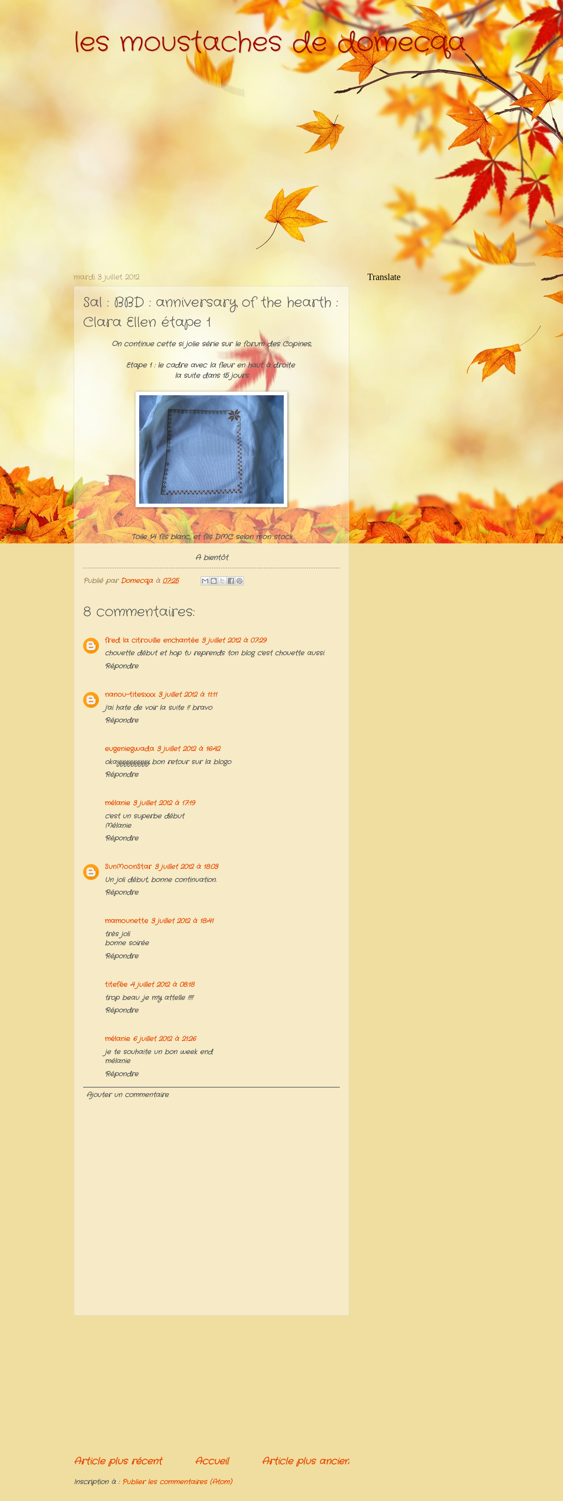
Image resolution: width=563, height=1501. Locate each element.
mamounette (126, 921)
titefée (116, 985)
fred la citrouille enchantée (152, 640)
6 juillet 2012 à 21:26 (164, 1039)
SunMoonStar (128, 867)
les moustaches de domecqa (270, 42)
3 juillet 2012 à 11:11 (187, 695)
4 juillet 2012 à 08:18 (162, 985)
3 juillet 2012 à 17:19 (164, 803)
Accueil (212, 1461)
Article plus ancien (305, 1461)
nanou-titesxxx (130, 695)
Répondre (121, 666)
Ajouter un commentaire (127, 1095)
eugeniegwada (129, 749)
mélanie (117, 803)
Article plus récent (118, 1461)
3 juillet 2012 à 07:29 (234, 640)
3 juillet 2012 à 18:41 (182, 921)
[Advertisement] (211, 1385)
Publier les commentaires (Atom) (177, 1482)
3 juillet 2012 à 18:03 (186, 867)
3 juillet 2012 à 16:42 (188, 749)
